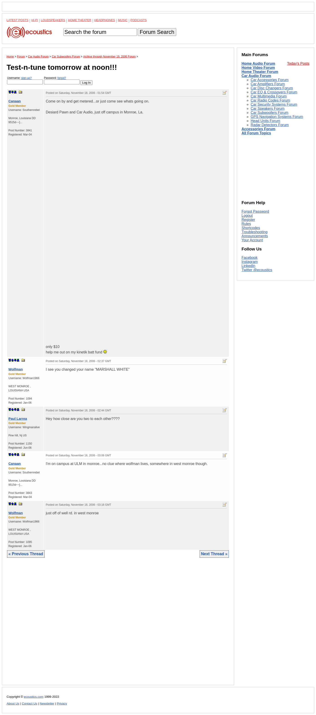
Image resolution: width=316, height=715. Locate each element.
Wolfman (15, 369)
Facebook (249, 258)
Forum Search (157, 32)
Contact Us (29, 703)
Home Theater (79, 20)
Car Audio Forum (256, 76)
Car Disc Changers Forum (272, 88)
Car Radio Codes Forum (270, 100)
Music (122, 20)
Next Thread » (214, 554)
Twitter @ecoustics (257, 270)
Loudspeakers (53, 20)
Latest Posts (17, 20)
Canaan (14, 101)
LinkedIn (248, 266)
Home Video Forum (258, 68)
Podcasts (138, 20)
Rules (246, 224)
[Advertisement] (118, 624)
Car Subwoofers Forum (269, 113)
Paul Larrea (17, 418)
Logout (247, 216)
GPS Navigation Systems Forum (277, 117)
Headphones (104, 20)
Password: (62, 80)
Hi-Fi (34, 20)
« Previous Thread (25, 554)
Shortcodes (251, 228)
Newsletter (47, 703)
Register (248, 220)
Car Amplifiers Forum (268, 84)
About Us (13, 703)
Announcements (255, 236)
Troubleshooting (255, 232)
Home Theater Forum (260, 72)
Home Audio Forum (258, 63)
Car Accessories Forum (269, 80)
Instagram (250, 262)
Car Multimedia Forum (269, 96)
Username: (25, 80)
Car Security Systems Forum (274, 104)
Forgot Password (255, 211)
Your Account (252, 240)
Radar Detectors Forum (270, 125)
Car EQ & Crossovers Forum (274, 92)
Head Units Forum (265, 121)
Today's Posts (298, 63)
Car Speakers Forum (268, 108)
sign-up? (26, 78)
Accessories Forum (258, 129)
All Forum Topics (256, 133)
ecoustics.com (33, 696)
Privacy (62, 703)
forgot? (61, 78)
